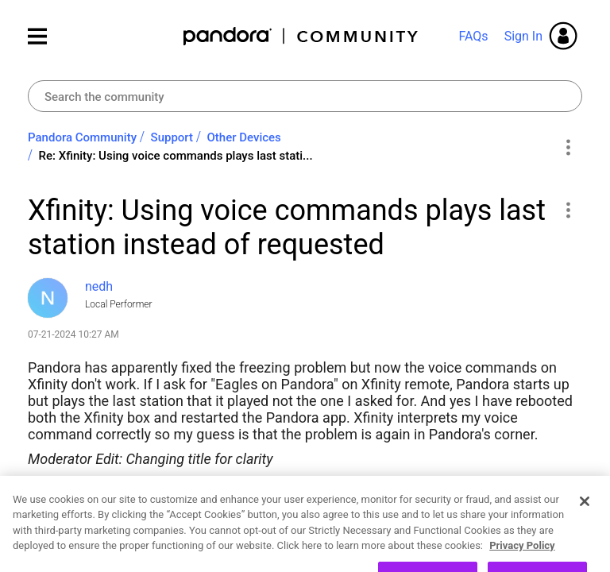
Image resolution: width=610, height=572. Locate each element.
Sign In (523, 36)
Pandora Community (301, 36)
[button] (567, 210)
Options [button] (567, 147)
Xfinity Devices (141, 496)
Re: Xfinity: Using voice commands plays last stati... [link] (176, 156)
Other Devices (244, 137)
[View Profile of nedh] (99, 286)
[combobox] (305, 96)
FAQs (473, 36)
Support (172, 137)
